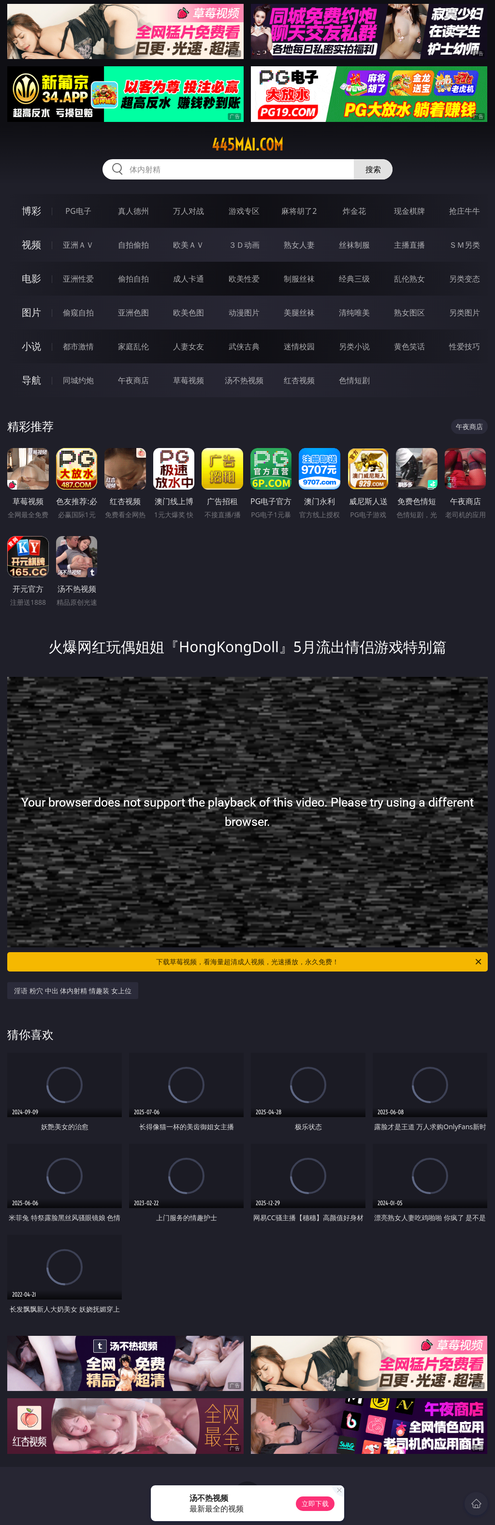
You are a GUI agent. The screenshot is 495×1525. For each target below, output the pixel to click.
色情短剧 (354, 380)
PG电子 (78, 211)
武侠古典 (244, 346)
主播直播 (409, 244)
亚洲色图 (133, 312)
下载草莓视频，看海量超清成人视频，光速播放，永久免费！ (319, 962)
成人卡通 (188, 278)
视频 (31, 244)
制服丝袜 (299, 278)
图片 (31, 312)
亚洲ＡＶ (78, 244)
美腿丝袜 (299, 312)
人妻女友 (188, 346)
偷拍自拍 (133, 278)
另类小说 (354, 346)
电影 (31, 278)
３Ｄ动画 (244, 244)
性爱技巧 (464, 346)
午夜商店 (133, 380)
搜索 (373, 169)
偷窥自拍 (78, 312)
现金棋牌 (409, 211)
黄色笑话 (409, 346)
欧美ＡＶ (188, 244)
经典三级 (354, 278)
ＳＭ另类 (464, 244)
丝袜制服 (354, 244)
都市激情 (78, 346)
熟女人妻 (299, 244)
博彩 (31, 210)
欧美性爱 (244, 278)
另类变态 (464, 278)
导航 (31, 380)
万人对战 (188, 211)
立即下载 (315, 1503)
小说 (31, 346)
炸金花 (354, 211)
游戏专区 (244, 211)
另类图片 (464, 312)
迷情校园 (299, 346)
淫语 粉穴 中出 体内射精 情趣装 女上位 (72, 990)
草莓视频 (188, 380)
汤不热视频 (244, 380)
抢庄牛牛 (464, 211)
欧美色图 (188, 312)
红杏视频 (299, 380)
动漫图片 (244, 312)
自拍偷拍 (133, 244)
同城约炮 (78, 380)
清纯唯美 (354, 312)
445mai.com (247, 144)
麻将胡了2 (299, 211)
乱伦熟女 (409, 278)
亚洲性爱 (78, 278)
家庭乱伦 (133, 346)
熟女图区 (409, 312)
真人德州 (133, 211)
